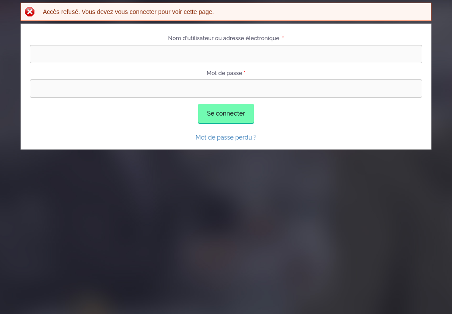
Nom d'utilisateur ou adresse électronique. (226, 38)
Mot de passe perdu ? (226, 137)
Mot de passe (225, 73)
